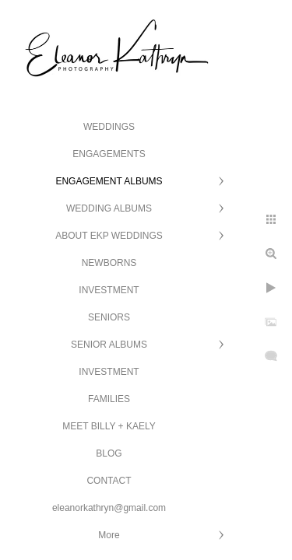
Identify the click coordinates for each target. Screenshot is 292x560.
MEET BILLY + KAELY (109, 426)
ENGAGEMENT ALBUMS (108, 181)
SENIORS (109, 317)
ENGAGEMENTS (108, 154)
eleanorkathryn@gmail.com (109, 507)
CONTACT (108, 480)
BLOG (108, 453)
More (108, 535)
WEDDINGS (109, 126)
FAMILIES (109, 399)
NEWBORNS (109, 262)
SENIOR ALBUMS (109, 344)
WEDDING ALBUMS (109, 208)
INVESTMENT (109, 290)
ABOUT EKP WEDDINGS (109, 235)
